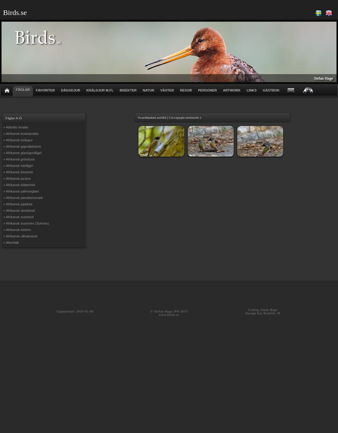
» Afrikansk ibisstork (18, 172)
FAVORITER (45, 90)
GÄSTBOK (271, 90)
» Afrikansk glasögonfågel (22, 153)
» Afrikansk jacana (17, 178)
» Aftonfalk (11, 242)
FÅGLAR (23, 90)
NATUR (148, 90)
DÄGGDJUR (70, 90)
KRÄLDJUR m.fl (99, 90)
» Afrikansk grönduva (19, 159)
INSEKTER (128, 90)
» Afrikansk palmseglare (21, 191)
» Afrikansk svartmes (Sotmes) (26, 223)
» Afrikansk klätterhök (19, 185)
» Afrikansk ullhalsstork (20, 236)
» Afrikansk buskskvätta (20, 133)
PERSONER (207, 90)
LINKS (251, 90)
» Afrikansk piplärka (17, 204)
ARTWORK (231, 90)
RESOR (186, 90)
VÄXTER (167, 90)
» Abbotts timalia (15, 127)
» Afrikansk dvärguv (18, 140)
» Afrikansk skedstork (19, 210)
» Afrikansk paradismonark (23, 198)
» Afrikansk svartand (18, 217)
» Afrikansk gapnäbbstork (22, 146)
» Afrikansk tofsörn (17, 230)
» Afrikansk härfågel (18, 166)
